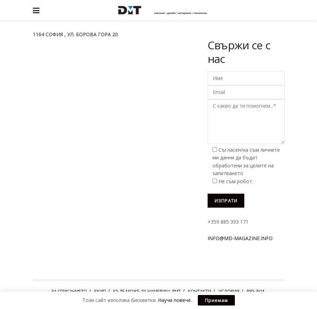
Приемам (216, 300)
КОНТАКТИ (199, 291)
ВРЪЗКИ (255, 291)
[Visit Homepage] (163, 10)
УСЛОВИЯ (228, 291)
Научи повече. (175, 300)
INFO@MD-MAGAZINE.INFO (240, 238)
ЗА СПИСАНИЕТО (69, 291)
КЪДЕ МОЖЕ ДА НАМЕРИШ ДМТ (147, 291)
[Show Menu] (36, 10)
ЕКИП (100, 291)
